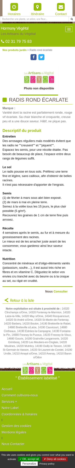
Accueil (7, 389)
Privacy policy (46, 463)
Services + (9, 401)
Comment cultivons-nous (20, 395)
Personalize (29, 463)
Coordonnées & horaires (19, 414)
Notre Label (10, 408)
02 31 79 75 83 (16, 41)
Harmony (18, 32)
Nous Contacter (13, 444)
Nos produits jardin (14, 50)
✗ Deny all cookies (55, 459)
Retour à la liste (22, 301)
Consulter (56, 291)
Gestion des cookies (16, 426)
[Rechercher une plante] (34, 19)
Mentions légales (14, 432)
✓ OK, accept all (29, 459)
